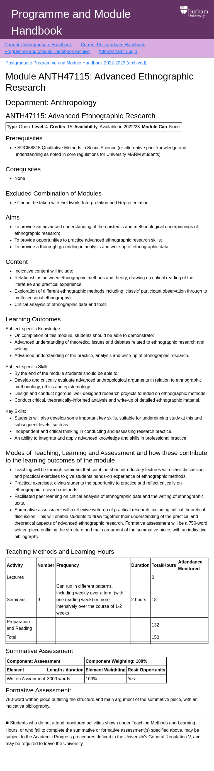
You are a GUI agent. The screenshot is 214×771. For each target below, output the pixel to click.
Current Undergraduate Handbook (38, 44)
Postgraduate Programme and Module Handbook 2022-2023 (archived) (76, 63)
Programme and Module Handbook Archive (47, 51)
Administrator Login (118, 51)
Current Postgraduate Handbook (113, 44)
